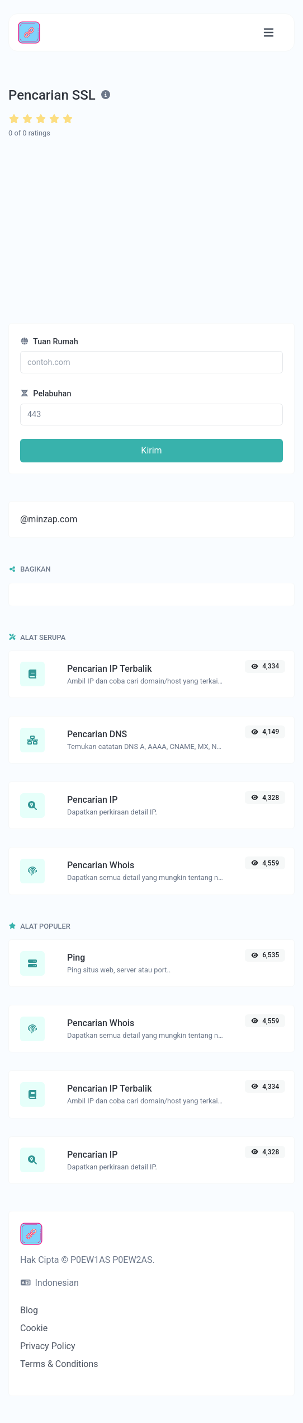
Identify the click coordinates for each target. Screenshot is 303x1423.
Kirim (151, 450)
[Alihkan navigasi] (268, 33)
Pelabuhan (45, 394)
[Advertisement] (152, 231)
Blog (29, 1310)
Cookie (34, 1328)
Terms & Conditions (59, 1364)
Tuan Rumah (49, 342)
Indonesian (50, 1282)
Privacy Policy (47, 1346)
